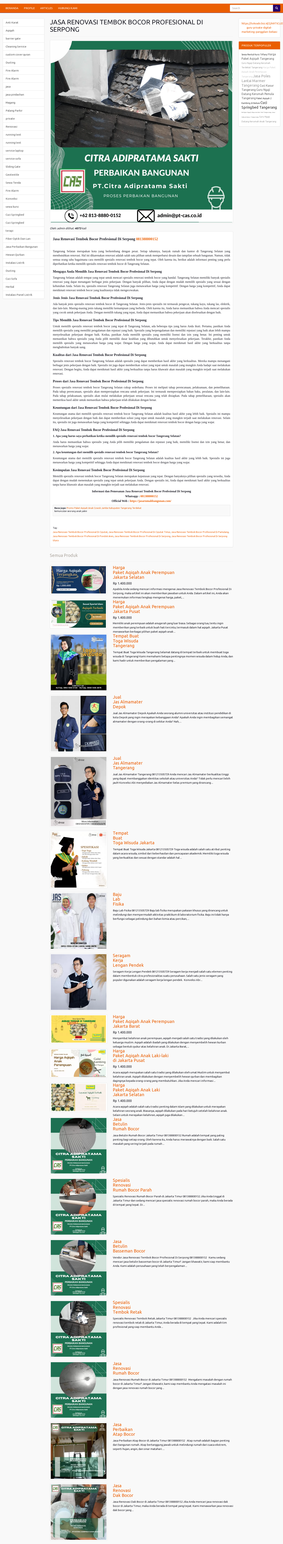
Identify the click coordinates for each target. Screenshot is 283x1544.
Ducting (10, 62)
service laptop (14, 150)
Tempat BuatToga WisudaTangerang (126, 641)
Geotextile (12, 174)
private (10, 118)
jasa (8, 86)
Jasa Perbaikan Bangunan (22, 246)
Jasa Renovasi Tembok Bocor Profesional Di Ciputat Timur (139, 532)
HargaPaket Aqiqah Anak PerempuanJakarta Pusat (144, 606)
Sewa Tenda (13, 182)
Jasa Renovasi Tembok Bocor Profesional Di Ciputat (80, 532)
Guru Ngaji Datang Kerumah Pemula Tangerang (258, 94)
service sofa (13, 158)
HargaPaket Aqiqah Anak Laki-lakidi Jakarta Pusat (141, 1055)
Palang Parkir (14, 110)
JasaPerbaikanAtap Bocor (124, 1429)
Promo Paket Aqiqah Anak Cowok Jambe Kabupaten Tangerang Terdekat (104, 508)
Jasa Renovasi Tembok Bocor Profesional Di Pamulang (200, 532)
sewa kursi (12, 206)
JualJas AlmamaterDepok (128, 702)
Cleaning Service (16, 46)
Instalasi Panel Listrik (19, 294)
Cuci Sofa (11, 278)
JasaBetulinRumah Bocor (126, 1124)
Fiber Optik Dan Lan (18, 238)
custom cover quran (18, 54)
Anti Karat (12, 22)
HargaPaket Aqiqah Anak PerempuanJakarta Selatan (144, 572)
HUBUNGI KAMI (67, 8)
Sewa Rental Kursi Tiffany (254, 54)
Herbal (10, 286)
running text (13, 134)
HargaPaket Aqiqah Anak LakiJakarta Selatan (136, 1090)
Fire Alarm (12, 70)
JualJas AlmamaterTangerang (128, 763)
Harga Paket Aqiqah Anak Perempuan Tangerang (259, 72)
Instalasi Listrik (15, 262)
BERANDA (11, 8)
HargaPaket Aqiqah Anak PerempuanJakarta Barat (144, 1021)
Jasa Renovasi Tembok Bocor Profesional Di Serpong (142, 536)
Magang (10, 102)
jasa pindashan (15, 94)
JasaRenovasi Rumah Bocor (126, 1368)
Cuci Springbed (15, 214)
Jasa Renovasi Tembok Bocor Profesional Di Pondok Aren (83, 536)
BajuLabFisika (118, 899)
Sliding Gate (13, 166)
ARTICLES (46, 8)
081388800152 (147, 239)
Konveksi (11, 198)
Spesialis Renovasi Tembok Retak (127, 1307)
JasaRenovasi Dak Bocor (123, 1490)
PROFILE (29, 8)
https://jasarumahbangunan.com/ (150, 500)
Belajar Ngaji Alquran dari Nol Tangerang (256, 112)
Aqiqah (10, 30)
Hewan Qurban (15, 254)
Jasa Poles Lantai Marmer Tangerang (256, 80)
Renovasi (11, 126)
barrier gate (13, 38)
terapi (9, 230)
